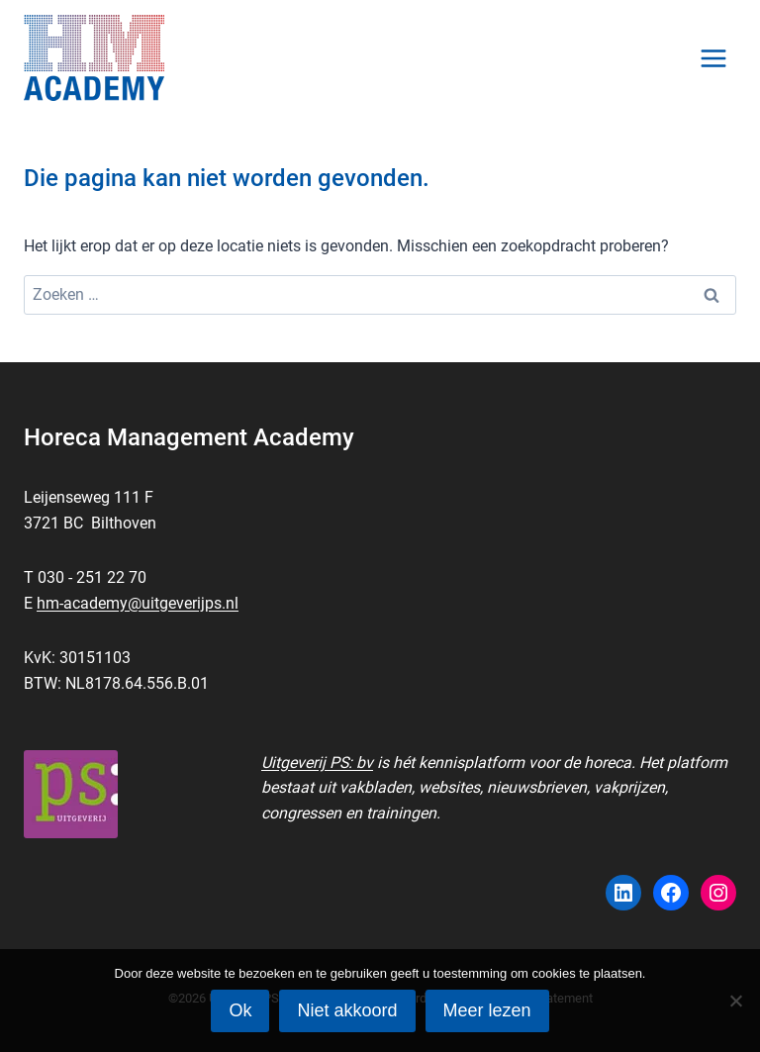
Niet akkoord (347, 1010)
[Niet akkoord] (735, 1000)
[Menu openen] (713, 58)
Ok (240, 1010)
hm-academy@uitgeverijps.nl (137, 603)
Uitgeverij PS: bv (317, 762)
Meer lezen (487, 1010)
